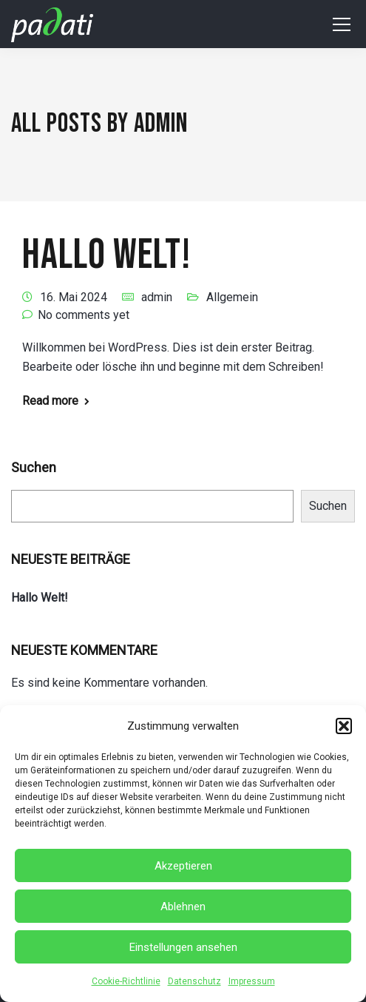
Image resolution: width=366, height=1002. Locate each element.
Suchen (33, 467)
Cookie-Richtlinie (126, 981)
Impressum (251, 981)
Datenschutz (194, 981)
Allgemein (232, 297)
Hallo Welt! (106, 255)
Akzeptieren (183, 865)
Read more (50, 401)
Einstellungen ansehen (183, 947)
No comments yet (83, 315)
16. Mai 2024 (73, 297)
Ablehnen (183, 906)
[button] (343, 726)
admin (156, 297)
